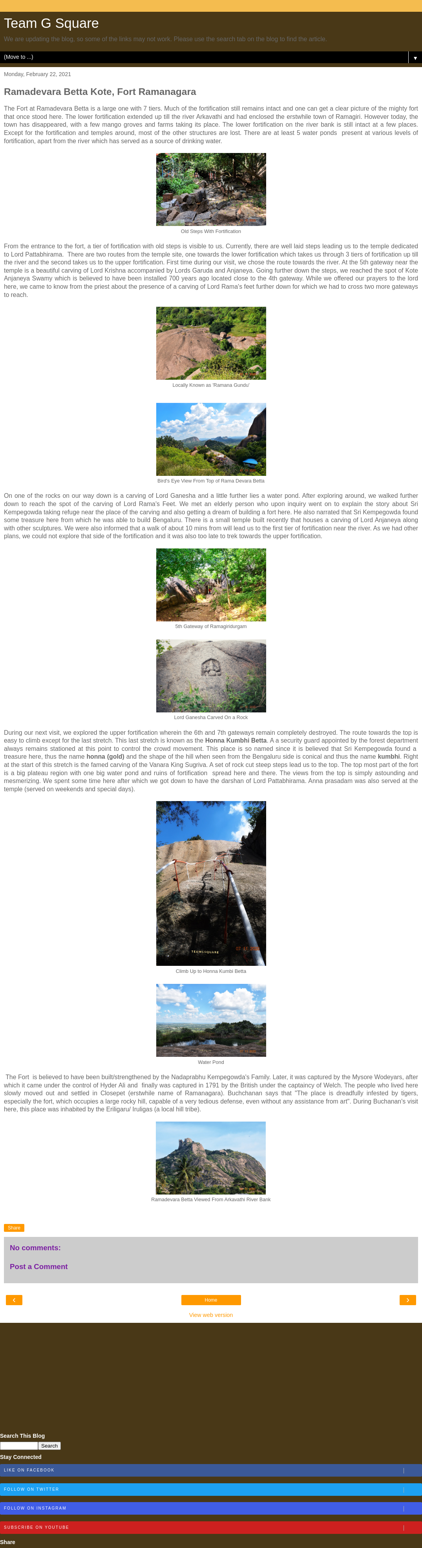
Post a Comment (39, 1266)
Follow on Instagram (213, 1509)
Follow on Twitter (213, 1490)
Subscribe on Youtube (213, 1528)
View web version (211, 1315)
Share (14, 1228)
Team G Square (51, 23)
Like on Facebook (213, 1470)
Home (211, 1300)
